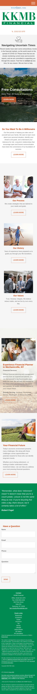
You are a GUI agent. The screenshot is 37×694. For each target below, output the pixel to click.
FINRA (3, 678)
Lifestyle (18, 627)
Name (3, 529)
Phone (3, 551)
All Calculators (18, 633)
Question (4, 562)
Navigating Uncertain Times (18, 45)
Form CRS (11, 672)
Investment (18, 617)
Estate (19, 619)
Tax (18, 623)
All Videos (18, 631)
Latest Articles (18, 629)
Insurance (18, 621)
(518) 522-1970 (18, 31)
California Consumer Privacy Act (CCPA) (17, 659)
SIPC (6, 678)
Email (3, 540)
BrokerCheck (4, 636)
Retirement (18, 615)
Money (18, 625)
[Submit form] (5, 579)
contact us (28, 61)
